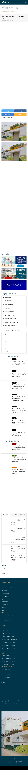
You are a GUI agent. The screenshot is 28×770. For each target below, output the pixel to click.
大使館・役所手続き (9, 311)
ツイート (3, 568)
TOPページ (7, 761)
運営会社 (17, 762)
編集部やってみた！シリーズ (11, 322)
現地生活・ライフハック (10, 318)
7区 (5, 348)
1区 (5, 334)
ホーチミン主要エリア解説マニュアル (10, 639)
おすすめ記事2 (22, 515)
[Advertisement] (14, 39)
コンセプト (13, 761)
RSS (14, 758)
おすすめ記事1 (14, 515)
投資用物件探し (8, 301)
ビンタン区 (7, 351)
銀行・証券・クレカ (9, 308)
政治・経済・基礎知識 (10, 325)
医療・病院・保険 (9, 304)
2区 (5, 337)
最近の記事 (5, 515)
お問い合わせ (19, 761)
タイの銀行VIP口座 (6, 669)
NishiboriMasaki (10, 117)
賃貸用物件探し (8, 297)
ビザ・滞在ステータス (10, 315)
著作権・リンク (11, 762)
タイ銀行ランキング (6, 655)
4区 (5, 344)
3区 (5, 341)
